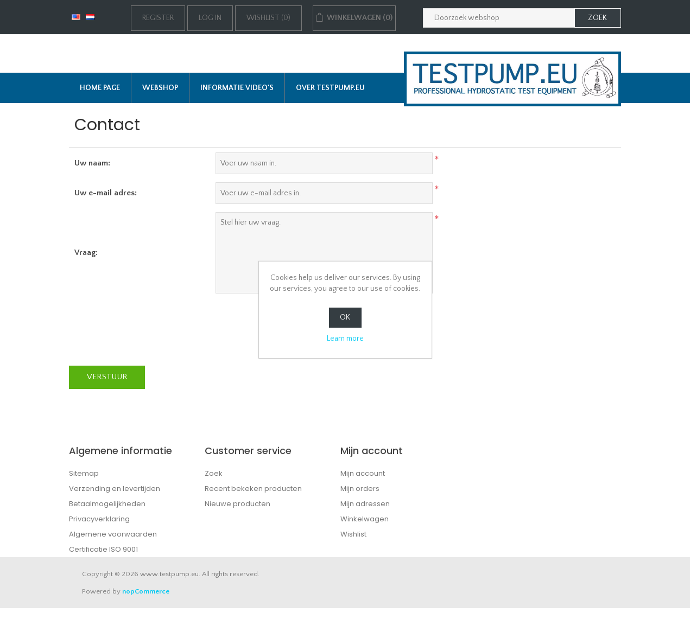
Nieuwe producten (237, 504)
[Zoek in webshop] (499, 18)
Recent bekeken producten (253, 488)
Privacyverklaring (99, 519)
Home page (100, 88)
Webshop (160, 88)
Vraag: (86, 252)
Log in (210, 18)
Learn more (345, 338)
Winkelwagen (364, 519)
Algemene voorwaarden (113, 534)
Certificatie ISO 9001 (103, 549)
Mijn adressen (365, 504)
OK (345, 317)
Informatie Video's (237, 88)
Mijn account (362, 473)
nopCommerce (145, 591)
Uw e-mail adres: (105, 192)
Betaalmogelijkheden (107, 504)
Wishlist (353, 534)
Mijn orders (359, 488)
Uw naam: (92, 163)
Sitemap (84, 473)
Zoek (214, 473)
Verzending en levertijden (114, 488)
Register (158, 18)
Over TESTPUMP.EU (330, 88)
